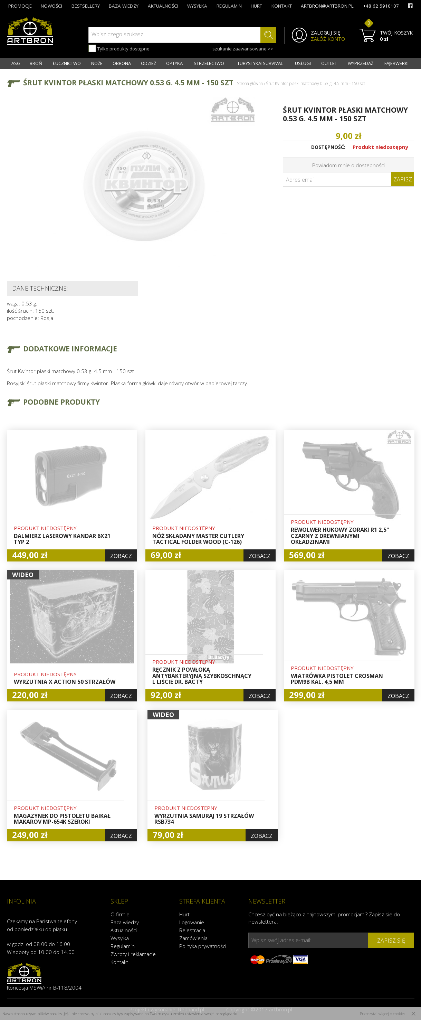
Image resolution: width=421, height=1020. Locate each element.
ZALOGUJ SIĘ (325, 33)
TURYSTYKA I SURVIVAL (260, 63)
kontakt (281, 6)
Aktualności (124, 930)
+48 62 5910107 (381, 6)
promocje (20, 6)
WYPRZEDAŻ (360, 63)
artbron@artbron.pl (327, 6)
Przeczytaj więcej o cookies (382, 1013)
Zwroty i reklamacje (133, 954)
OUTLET (329, 63)
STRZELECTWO (209, 63)
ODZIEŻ (148, 63)
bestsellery (85, 6)
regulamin (229, 6)
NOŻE (97, 63)
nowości (51, 6)
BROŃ (36, 63)
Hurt (184, 914)
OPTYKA (174, 63)
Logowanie (191, 922)
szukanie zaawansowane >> (242, 49)
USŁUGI (303, 63)
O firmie (120, 914)
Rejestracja (192, 930)
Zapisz (402, 179)
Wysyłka (120, 938)
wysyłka (197, 6)
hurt (256, 6)
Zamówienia (193, 938)
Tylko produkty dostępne (119, 48)
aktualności (163, 6)
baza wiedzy (123, 6)
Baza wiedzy (125, 922)
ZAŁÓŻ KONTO (328, 39)
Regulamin (123, 946)
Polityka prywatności (202, 946)
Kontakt (119, 961)
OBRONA (122, 63)
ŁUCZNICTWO (67, 63)
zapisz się (391, 940)
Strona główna (250, 83)
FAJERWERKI (396, 63)
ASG (15, 63)
